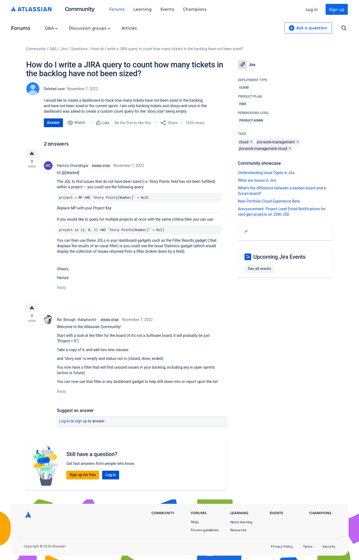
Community (80, 9)
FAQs (195, 522)
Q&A (51, 28)
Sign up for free (83, 477)
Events (167, 9)
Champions (194, 9)
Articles (129, 28)
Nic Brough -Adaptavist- (77, 322)
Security (328, 546)
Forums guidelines (205, 530)
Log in (312, 9)
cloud (243, 142)
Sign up (336, 9)
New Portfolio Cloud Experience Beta (269, 201)
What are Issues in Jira (257, 180)
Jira (64, 49)
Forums (117, 9)
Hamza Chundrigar (73, 166)
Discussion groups (89, 28)
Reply (61, 288)
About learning (241, 522)
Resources (238, 530)
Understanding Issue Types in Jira (266, 172)
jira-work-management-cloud (263, 148)
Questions (79, 49)
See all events (259, 268)
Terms (308, 546)
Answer (53, 122)
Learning (142, 9)
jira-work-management (276, 142)
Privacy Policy (282, 546)
